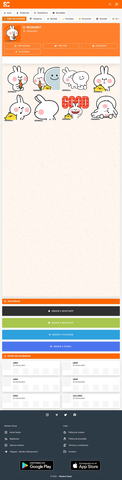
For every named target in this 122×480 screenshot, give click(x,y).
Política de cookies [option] (73, 432)
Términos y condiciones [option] (75, 445)
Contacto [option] (69, 451)
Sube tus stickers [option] (14, 445)
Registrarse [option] (11, 438)
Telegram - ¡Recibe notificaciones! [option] (21, 451)
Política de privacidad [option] (74, 438)
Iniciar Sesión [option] (12, 432)
